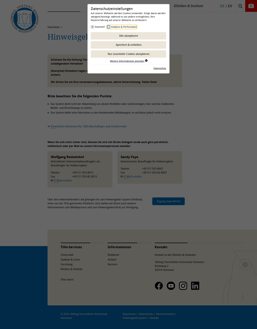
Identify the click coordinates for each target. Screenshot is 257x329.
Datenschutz (160, 68)
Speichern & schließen (128, 45)
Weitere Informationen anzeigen (128, 61)
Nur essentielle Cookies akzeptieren (128, 54)
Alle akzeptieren (128, 36)
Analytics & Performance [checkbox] (124, 26)
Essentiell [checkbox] (100, 26)
